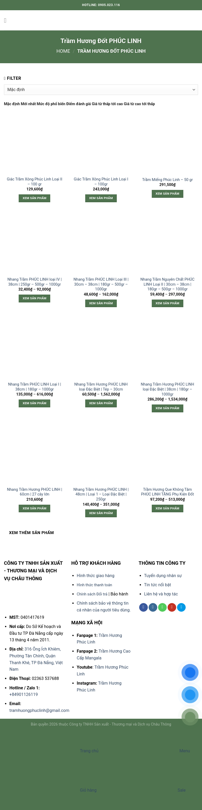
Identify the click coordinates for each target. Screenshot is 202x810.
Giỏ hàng (49, 790)
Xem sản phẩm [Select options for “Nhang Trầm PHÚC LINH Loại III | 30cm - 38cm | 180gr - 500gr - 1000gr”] (101, 303)
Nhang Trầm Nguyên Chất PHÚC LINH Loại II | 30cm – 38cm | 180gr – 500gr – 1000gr (167, 284)
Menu (144, 750)
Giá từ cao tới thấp (139, 104)
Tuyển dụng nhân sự (163, 575)
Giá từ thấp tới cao (108, 104)
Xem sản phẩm (34, 198)
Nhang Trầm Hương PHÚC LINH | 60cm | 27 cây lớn (34, 492)
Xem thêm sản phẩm (31, 532)
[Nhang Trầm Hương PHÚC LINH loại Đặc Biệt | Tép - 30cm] (101, 348)
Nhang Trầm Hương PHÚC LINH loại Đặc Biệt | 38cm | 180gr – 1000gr (167, 389)
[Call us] (162, 607)
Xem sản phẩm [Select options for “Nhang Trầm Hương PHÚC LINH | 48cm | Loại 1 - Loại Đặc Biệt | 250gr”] (101, 513)
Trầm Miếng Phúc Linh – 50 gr (167, 180)
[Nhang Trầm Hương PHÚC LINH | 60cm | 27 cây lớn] (34, 453)
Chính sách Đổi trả (92, 594)
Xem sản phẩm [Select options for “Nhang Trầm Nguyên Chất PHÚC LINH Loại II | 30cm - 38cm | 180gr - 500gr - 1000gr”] (167, 303)
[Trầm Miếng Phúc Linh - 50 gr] (167, 143)
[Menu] (7, 20)
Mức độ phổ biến (51, 104)
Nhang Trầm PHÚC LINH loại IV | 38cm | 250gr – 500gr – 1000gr (34, 282)
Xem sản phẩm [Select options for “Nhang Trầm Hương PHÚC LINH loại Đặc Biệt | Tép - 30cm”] (101, 403)
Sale (142, 790)
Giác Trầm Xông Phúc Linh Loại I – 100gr (101, 181)
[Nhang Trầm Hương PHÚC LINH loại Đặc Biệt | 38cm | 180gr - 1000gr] (167, 348)
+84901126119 (23, 694)
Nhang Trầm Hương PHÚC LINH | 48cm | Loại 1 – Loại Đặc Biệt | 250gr (101, 494)
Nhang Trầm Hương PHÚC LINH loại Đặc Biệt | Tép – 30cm (101, 387)
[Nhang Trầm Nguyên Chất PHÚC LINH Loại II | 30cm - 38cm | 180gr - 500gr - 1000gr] (167, 243)
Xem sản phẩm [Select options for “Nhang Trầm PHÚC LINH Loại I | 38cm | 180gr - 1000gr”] (34, 403)
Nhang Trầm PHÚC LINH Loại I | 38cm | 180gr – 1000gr (34, 387)
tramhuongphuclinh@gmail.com (39, 710)
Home (63, 51)
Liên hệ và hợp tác (161, 593)
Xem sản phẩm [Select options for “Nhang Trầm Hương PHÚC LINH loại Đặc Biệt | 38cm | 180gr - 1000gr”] (167, 408)
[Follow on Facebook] (143, 607)
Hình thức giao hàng (95, 575)
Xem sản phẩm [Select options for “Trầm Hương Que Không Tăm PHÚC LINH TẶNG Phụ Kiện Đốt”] (167, 508)
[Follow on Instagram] (153, 607)
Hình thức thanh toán (94, 585)
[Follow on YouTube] (172, 607)
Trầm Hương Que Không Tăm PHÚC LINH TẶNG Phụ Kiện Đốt (167, 492)
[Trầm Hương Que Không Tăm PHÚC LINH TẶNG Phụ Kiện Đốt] (167, 453)
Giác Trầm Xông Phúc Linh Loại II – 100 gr (34, 181)
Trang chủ (49, 750)
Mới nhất (29, 104)
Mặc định (12, 104)
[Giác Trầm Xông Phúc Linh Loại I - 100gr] (101, 143)
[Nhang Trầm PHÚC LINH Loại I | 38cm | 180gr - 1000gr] (34, 348)
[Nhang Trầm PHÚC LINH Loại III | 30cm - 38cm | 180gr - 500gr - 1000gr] (101, 243)
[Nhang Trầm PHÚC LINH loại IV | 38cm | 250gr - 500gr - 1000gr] (34, 243)
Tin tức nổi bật (157, 584)
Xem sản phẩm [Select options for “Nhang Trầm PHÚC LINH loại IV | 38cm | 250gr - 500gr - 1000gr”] (34, 298)
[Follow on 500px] (181, 607)
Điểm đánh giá (79, 104)
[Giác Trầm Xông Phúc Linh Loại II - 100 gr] (34, 143)
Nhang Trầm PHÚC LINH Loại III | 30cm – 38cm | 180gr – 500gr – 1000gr (100, 284)
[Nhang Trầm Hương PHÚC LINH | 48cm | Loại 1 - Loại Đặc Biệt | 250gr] (101, 453)
